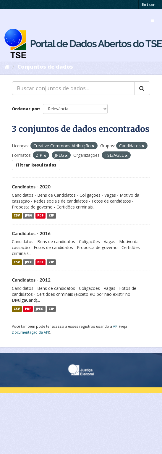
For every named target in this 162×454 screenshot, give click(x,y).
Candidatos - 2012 (31, 279)
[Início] (6, 66)
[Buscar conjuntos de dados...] (73, 88)
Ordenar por (25, 109)
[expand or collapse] (153, 20)
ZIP (51, 216)
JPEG (29, 216)
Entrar (148, 4)
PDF (40, 216)
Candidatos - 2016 (31, 233)
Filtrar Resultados (36, 165)
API (115, 326)
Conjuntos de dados (45, 66)
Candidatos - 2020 (31, 186)
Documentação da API (30, 332)
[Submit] (142, 88)
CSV (17, 216)
